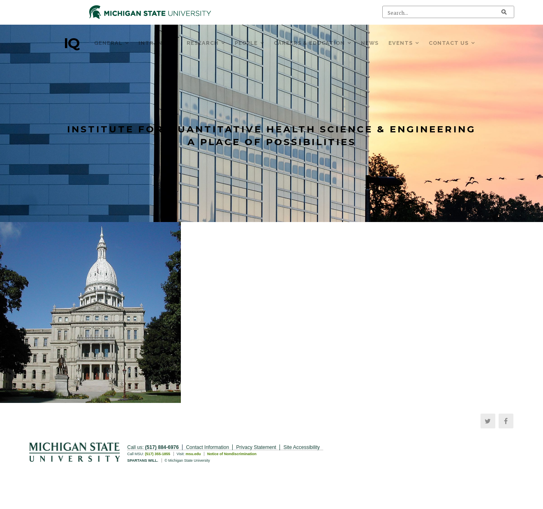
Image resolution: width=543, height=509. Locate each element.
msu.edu (193, 454)
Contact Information (207, 447)
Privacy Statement (256, 447)
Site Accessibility (301, 447)
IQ (71, 43)
